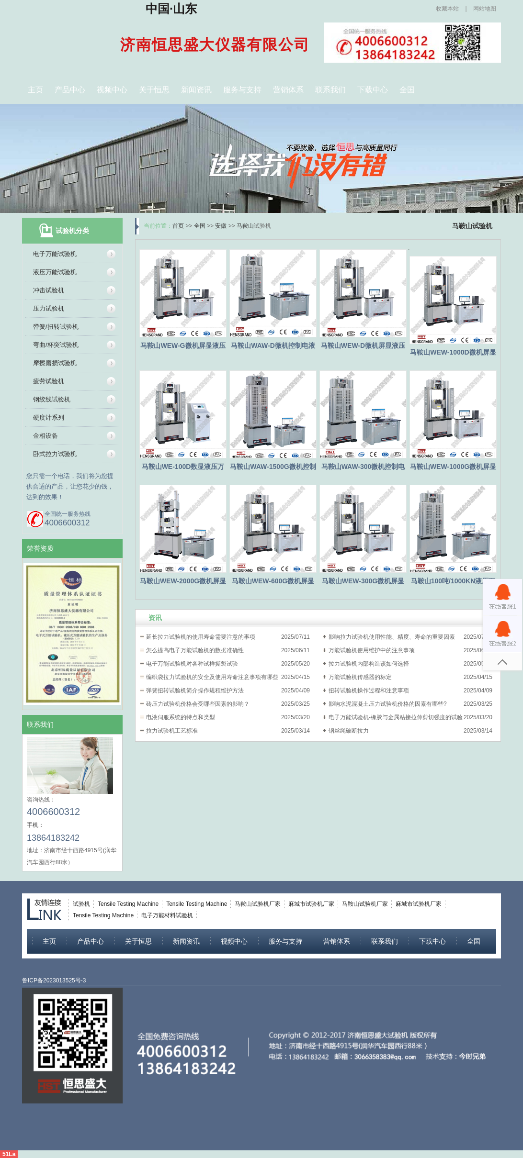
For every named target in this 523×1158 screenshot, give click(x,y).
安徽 (221, 226)
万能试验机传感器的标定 (360, 677)
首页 (178, 226)
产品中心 (70, 90)
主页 (35, 90)
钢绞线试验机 (51, 399)
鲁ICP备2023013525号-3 (54, 980)
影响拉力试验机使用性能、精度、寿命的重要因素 (392, 637)
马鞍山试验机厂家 (258, 904)
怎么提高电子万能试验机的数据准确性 (195, 650)
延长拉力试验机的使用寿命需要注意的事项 (200, 637)
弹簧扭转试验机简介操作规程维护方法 (195, 690)
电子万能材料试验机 (167, 915)
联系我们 (330, 90)
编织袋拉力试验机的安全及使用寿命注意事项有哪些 (212, 677)
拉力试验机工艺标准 (172, 730)
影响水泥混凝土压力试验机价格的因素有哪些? (388, 704)
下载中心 (372, 90)
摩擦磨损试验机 (55, 363)
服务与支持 (242, 90)
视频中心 (112, 90)
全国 (407, 90)
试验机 (81, 904)
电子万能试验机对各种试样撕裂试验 (192, 663)
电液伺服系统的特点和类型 (180, 717)
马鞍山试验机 (472, 226)
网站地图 (484, 8)
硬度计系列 (48, 417)
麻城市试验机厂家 (311, 904)
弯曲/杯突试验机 (56, 344)
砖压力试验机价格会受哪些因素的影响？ (198, 704)
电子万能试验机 (55, 253)
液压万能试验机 (55, 272)
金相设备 (45, 435)
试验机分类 (72, 230)
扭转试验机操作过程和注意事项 (369, 690)
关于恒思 (154, 90)
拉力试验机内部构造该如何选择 (369, 663)
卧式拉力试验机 (55, 453)
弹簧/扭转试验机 (56, 326)
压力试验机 (48, 308)
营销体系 (288, 90)
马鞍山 (245, 226)
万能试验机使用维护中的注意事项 (372, 650)
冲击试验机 (48, 290)
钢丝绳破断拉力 (349, 730)
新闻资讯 (196, 90)
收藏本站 (447, 8)
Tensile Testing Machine (128, 904)
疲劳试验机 (48, 381)
